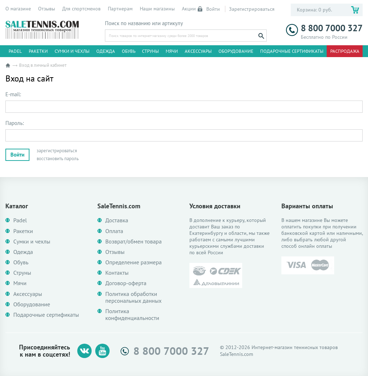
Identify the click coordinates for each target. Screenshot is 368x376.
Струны (150, 51)
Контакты (117, 272)
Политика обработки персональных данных (133, 297)
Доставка (116, 220)
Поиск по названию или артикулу (144, 23)
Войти (209, 9)
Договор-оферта (125, 283)
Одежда (105, 51)
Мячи (172, 51)
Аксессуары (198, 51)
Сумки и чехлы (72, 51)
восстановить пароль (58, 158)
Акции (189, 8)
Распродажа (344, 51)
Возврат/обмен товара (133, 241)
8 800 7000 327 (324, 28)
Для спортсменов (81, 8)
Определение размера (133, 262)
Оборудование (235, 51)
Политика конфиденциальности (132, 314)
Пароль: (14, 123)
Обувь (128, 51)
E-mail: (13, 94)
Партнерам (120, 8)
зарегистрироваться (57, 151)
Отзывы (46, 8)
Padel (15, 51)
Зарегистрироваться (252, 9)
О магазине (18, 8)
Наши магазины (157, 8)
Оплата (114, 231)
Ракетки (38, 51)
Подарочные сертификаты (291, 51)
